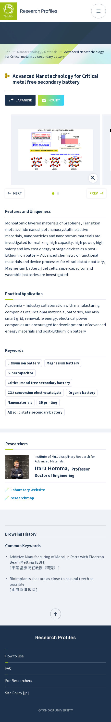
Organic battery (81, 392)
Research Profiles (55, 637)
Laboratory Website (28, 489)
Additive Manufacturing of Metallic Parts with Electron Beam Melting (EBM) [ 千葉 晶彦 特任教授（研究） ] (57, 562)
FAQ (8, 668)
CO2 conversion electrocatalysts (35, 392)
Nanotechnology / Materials (37, 51)
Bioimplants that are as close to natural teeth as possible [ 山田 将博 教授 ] (51, 584)
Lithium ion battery (24, 363)
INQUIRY (51, 100)
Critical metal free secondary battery (39, 382)
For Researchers (18, 680)
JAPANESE (20, 100)
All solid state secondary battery (35, 412)
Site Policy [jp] (17, 692)
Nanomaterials (20, 402)
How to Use (14, 655)
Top (8, 51)
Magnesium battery (63, 363)
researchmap (22, 498)
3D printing (48, 402)
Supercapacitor (20, 373)
